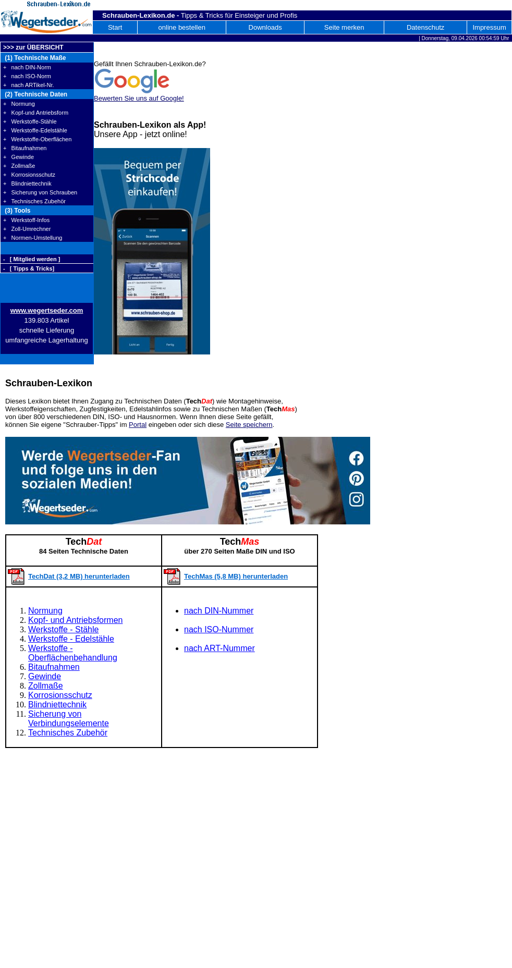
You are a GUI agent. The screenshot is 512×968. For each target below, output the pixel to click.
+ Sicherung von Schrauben (40, 192)
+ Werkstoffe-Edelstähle (35, 130)
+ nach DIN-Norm (27, 67)
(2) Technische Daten (35, 94)
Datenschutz (425, 27)
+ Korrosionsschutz (29, 174)
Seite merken (344, 27)
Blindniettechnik (57, 704)
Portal (138, 424)
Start (115, 27)
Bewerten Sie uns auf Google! (139, 98)
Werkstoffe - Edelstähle (71, 638)
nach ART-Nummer (219, 648)
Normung (45, 610)
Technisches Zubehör (67, 732)
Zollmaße (45, 685)
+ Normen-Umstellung (32, 238)
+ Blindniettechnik (27, 183)
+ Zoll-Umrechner (27, 229)
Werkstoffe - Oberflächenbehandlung (72, 653)
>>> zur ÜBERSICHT (33, 47)
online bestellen (182, 27)
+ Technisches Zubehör (34, 201)
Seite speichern (249, 424)
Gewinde (44, 676)
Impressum (489, 27)
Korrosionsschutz (60, 695)
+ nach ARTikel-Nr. (28, 85)
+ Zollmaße (19, 166)
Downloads (265, 27)
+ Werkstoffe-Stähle (30, 121)
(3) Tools (16, 210)
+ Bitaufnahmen (24, 148)
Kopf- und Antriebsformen (75, 620)
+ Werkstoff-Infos (26, 220)
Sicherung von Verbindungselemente (68, 718)
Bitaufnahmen (54, 667)
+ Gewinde (18, 157)
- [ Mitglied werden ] (31, 259)
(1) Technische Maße (34, 58)
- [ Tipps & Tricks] (28, 268)
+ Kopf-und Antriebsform (35, 112)
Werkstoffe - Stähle (63, 629)
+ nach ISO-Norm (27, 76)
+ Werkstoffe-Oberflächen (37, 139)
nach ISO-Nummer (218, 629)
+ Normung (19, 104)
